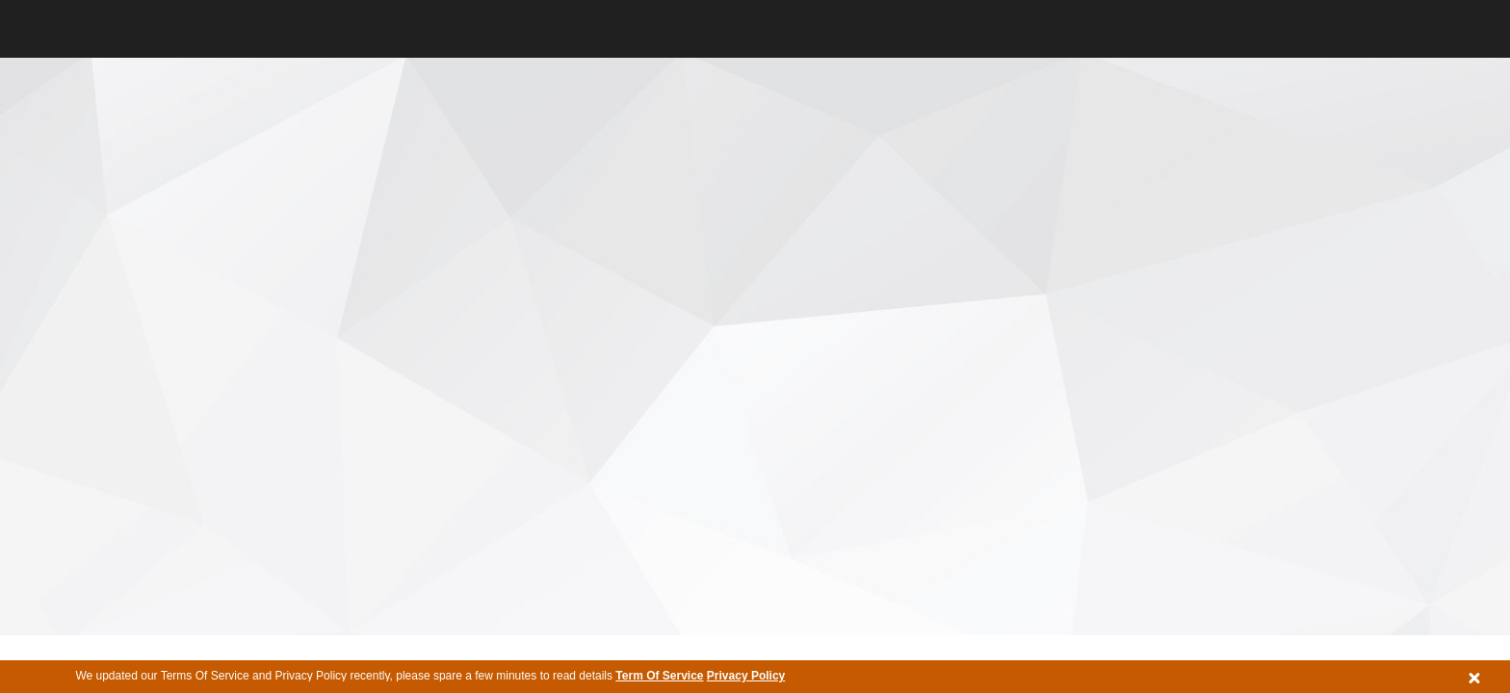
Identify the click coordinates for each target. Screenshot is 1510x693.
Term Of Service (659, 675)
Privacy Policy (746, 675)
